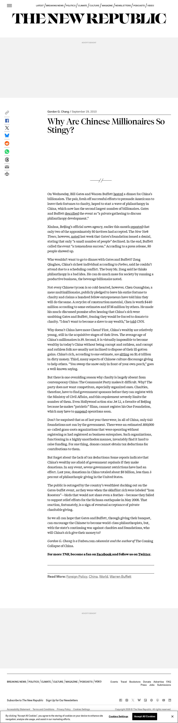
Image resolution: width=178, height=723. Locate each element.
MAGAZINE (107, 5)
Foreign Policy (76, 576)
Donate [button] (147, 681)
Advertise (158, 681)
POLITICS (71, 5)
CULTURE (94, 5)
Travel (124, 681)
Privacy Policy (64, 709)
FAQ (168, 681)
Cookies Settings (81, 709)
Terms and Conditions (43, 709)
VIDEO (150, 5)
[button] (7, 113)
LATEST (40, 5)
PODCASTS (139, 5)
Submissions (164, 684)
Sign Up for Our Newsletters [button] (62, 700)
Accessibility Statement (18, 709)
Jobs (152, 684)
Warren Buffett (120, 576)
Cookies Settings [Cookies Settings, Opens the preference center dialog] (118, 716)
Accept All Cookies (144, 716)
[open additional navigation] (9, 5)
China (93, 576)
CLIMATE (82, 5)
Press (144, 684)
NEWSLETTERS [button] (123, 5)
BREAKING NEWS (55, 5)
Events (114, 681)
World (103, 576)
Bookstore (134, 681)
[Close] (172, 716)
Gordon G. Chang (58, 111)
